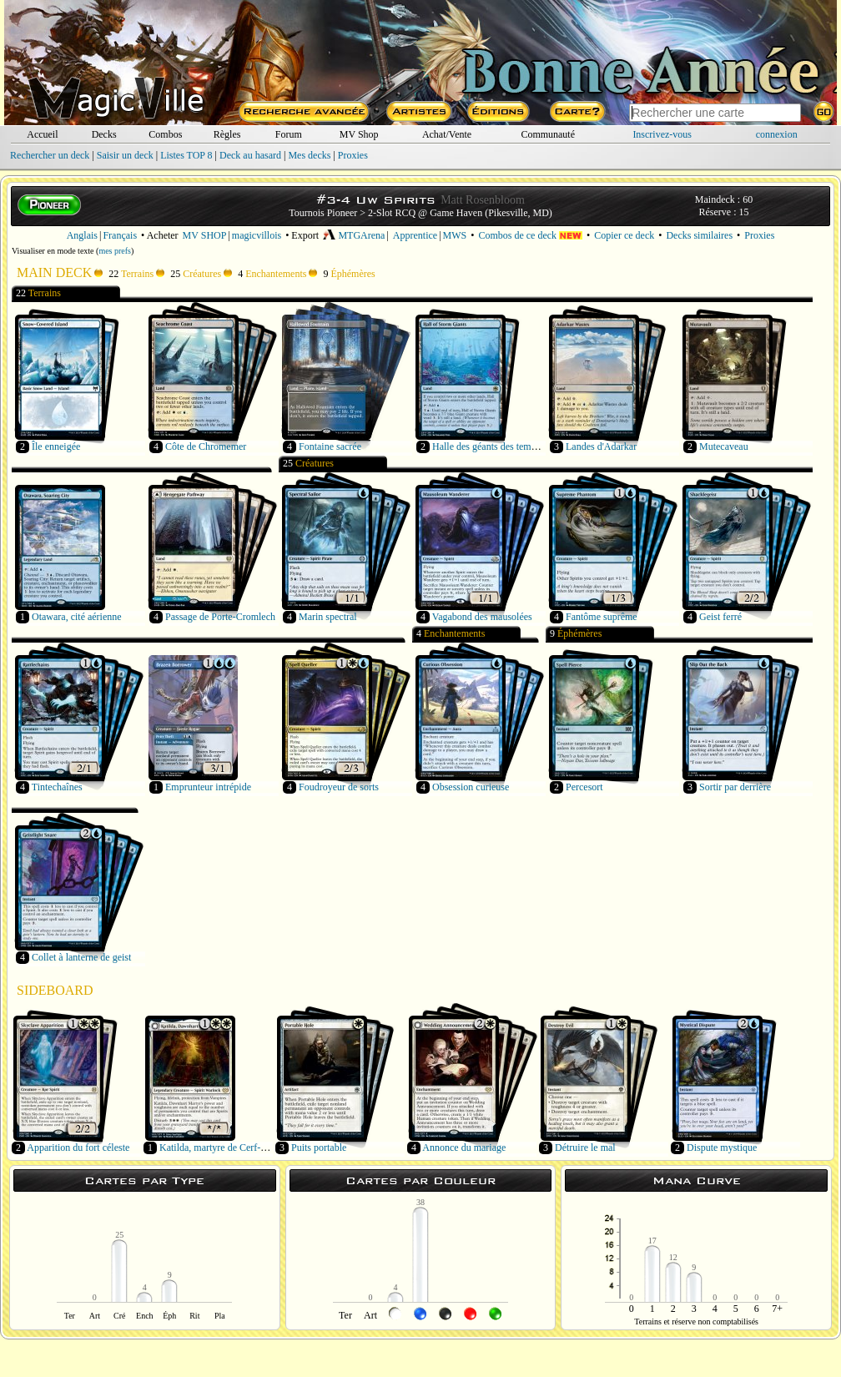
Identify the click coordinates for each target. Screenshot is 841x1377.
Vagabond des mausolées (482, 617)
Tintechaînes (57, 787)
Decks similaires (699, 235)
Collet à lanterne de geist (81, 957)
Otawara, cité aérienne (77, 617)
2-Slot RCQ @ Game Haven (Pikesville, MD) (460, 213)
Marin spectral (328, 617)
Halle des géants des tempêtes (491, 446)
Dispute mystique (722, 1147)
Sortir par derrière (735, 787)
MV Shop (359, 134)
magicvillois (256, 235)
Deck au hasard (250, 155)
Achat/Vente (446, 134)
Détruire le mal (585, 1147)
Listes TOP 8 (186, 155)
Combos (165, 134)
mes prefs (114, 250)
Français (120, 235)
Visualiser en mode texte (53, 250)
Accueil (42, 134)
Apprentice (415, 235)
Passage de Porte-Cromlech (220, 617)
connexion (777, 134)
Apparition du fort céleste (78, 1147)
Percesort (584, 787)
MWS (455, 235)
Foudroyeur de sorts (339, 787)
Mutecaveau (723, 446)
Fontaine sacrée (330, 446)
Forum (288, 134)
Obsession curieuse (470, 787)
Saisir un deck (125, 155)
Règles (227, 134)
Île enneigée (56, 446)
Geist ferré (720, 617)
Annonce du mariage (464, 1147)
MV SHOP (205, 235)
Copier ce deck (624, 235)
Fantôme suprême (601, 617)
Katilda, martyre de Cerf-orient (221, 1147)
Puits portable (318, 1147)
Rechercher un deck (49, 155)
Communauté (548, 134)
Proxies (353, 155)
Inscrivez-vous (662, 134)
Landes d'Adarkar (601, 446)
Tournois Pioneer (323, 213)
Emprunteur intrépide (208, 787)
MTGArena (354, 235)
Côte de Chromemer (205, 446)
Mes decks (309, 155)
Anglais (82, 235)
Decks (104, 134)
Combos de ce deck (530, 235)
